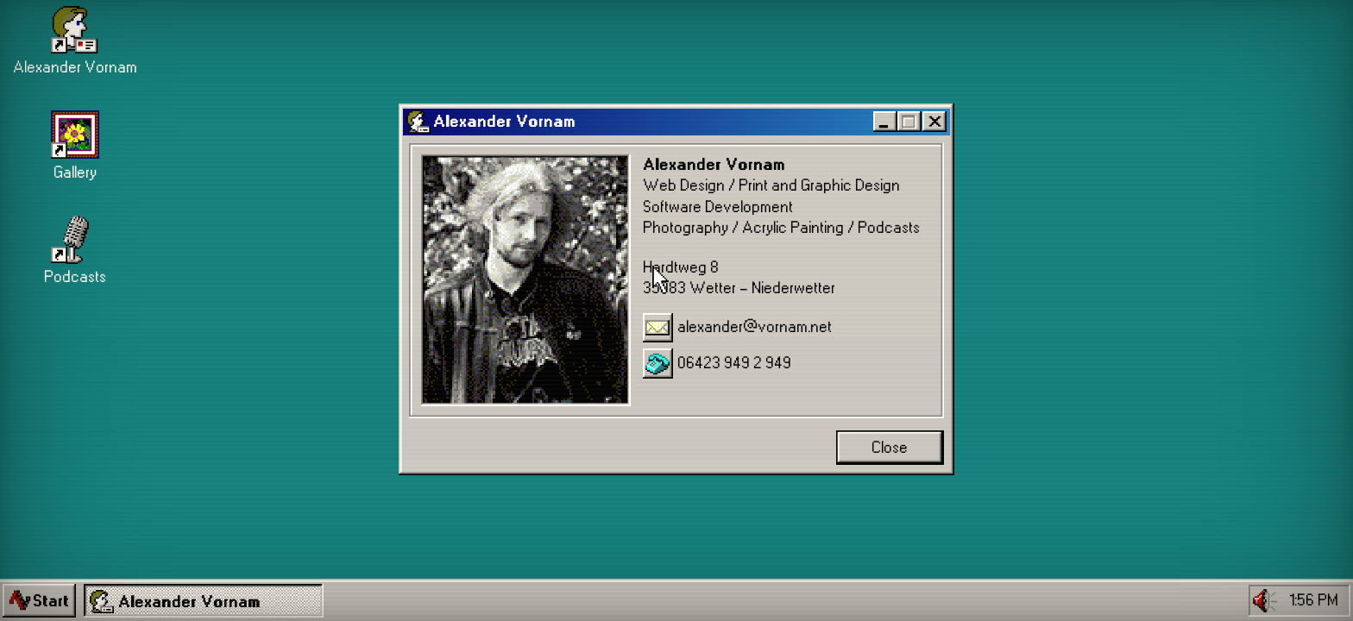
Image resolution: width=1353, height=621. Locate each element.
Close (890, 447)
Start (51, 601)
